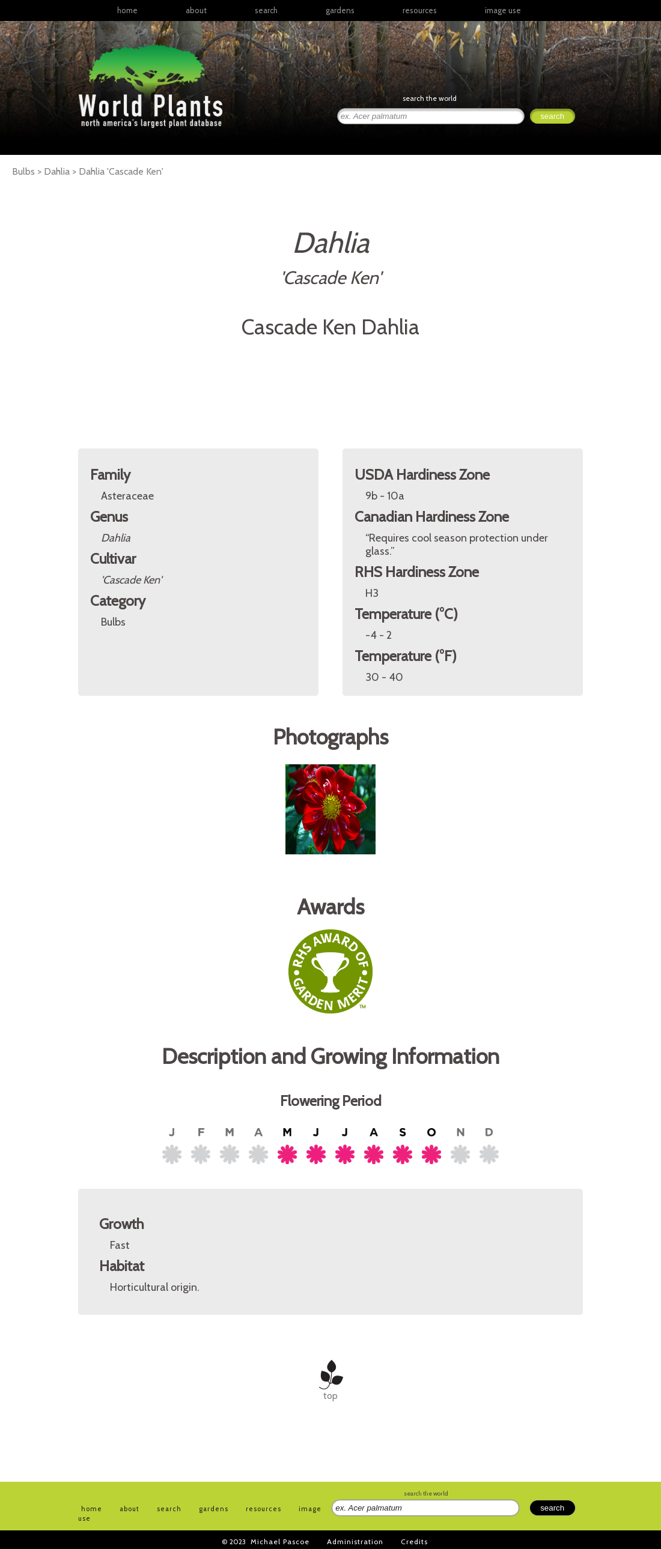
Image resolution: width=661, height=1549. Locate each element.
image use (503, 10)
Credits (414, 1541)
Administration (355, 1541)
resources (263, 1509)
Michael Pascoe (280, 1541)
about (196, 10)
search (266, 10)
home (127, 10)
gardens (340, 10)
